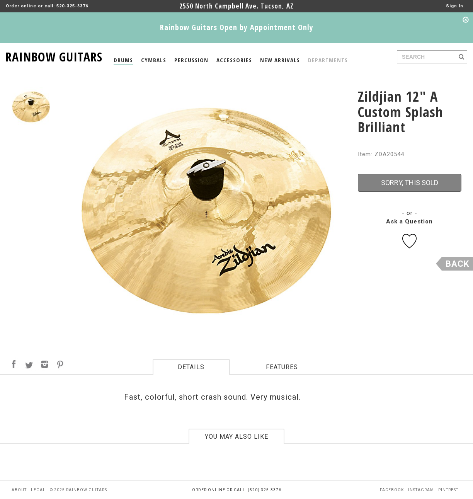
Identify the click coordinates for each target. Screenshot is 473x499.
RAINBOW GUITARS (53, 55)
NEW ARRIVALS (280, 60)
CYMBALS (153, 60)
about (19, 490)
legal (38, 490)
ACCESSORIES (234, 60)
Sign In (454, 6)
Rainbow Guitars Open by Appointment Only (236, 27)
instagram (421, 490)
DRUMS (123, 60)
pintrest (448, 490)
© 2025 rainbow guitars (78, 490)
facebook (392, 490)
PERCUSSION (191, 60)
